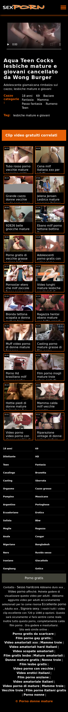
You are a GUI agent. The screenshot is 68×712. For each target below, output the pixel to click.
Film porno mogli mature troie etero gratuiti (49, 377)
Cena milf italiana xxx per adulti (48, 170)
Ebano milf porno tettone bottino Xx (49, 229)
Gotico (39, 568)
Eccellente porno (54, 604)
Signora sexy (29, 608)
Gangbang (9, 568)
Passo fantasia (32, 103)
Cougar (39, 536)
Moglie (7, 528)
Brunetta (40, 472)
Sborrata (40, 480)
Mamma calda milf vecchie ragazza (47, 406)
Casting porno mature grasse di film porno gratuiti (49, 349)
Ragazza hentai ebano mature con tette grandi (49, 317)
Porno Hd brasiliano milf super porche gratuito (16, 378)
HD (37, 456)
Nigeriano (9, 544)
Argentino (9, 504)
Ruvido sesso (43, 552)
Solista (7, 520)
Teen (25, 107)
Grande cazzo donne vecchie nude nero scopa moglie (18, 201)
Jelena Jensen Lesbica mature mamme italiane (49, 199)
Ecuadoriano (10, 512)
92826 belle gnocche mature (18, 227)
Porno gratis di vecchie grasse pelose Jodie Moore (16, 260)
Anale (6, 536)
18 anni (27, 96)
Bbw (38, 520)
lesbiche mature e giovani (32, 115)
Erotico (39, 512)
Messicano (41, 496)
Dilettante (9, 456)
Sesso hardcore (28, 587)
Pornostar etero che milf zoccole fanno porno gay (18, 288)
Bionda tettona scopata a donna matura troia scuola (18, 319)
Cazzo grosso (43, 488)
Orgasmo (8, 488)
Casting (7, 480)
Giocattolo (41, 560)
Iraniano (8, 560)
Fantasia (28, 100)
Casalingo (9, 472)
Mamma (43, 100)
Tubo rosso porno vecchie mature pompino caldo (18, 170)
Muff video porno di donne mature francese (18, 347)
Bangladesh (42, 544)
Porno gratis (34, 578)
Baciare (49, 96)
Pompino (8, 496)
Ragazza (40, 528)
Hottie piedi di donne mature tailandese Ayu (16, 406)
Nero (6, 552)
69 (38, 96)
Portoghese (42, 504)
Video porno (16, 591)
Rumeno (52, 103)
